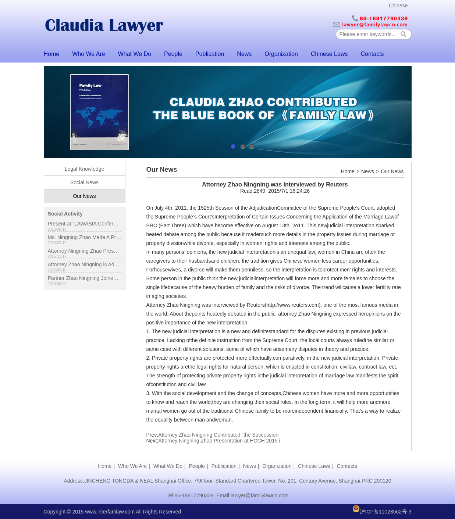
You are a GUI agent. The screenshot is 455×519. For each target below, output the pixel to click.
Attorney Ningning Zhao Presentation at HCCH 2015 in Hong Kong (84, 251)
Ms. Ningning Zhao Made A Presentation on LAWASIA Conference (84, 237)
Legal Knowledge (84, 169)
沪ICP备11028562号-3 (385, 512)
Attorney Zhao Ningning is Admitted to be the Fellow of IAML (84, 264)
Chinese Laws (329, 54)
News (244, 54)
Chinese (398, 5)
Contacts (372, 54)
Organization (281, 54)
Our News (84, 196)
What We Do (134, 54)
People (173, 54)
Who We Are (88, 54)
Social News (84, 182)
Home (52, 54)
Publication (209, 54)
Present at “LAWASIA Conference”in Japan (84, 224)
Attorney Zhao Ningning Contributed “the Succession (218, 435)
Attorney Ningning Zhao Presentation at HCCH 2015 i (219, 441)
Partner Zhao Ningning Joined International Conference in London (84, 278)
